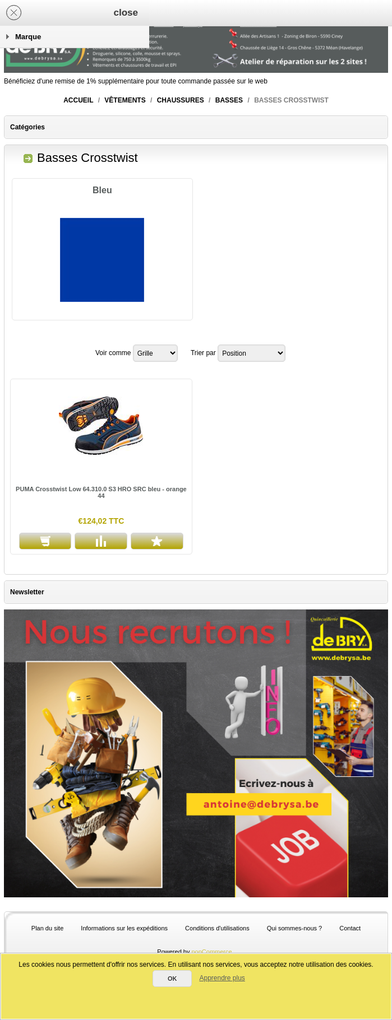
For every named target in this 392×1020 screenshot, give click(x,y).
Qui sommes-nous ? (294, 928)
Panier (134, 13)
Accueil (78, 100)
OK (172, 978)
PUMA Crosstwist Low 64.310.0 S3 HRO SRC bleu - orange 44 (101, 492)
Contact (350, 928)
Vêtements (124, 100)
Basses (229, 100)
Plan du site (47, 928)
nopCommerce (212, 951)
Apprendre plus (222, 978)
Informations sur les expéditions (124, 928)
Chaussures (180, 100)
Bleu (102, 190)
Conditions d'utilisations (217, 928)
